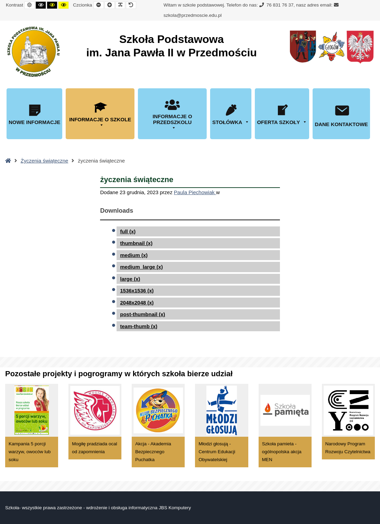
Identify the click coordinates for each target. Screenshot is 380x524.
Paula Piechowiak (195, 192)
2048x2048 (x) (137, 302)
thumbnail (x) (136, 243)
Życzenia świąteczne (44, 161)
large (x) (130, 279)
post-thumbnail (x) (142, 314)
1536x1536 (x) (137, 290)
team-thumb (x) (138, 326)
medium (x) (134, 255)
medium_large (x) (141, 267)
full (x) (127, 231)
